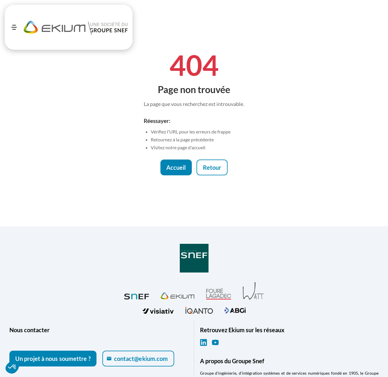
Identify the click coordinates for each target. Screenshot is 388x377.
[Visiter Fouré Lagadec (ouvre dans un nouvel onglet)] (218, 293)
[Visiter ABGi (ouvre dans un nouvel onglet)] (235, 310)
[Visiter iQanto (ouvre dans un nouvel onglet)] (199, 309)
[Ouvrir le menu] (14, 27)
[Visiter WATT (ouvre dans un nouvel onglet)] (253, 290)
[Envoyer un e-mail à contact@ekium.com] (138, 358)
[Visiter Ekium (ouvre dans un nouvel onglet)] (177, 295)
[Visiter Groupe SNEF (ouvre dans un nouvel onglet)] (194, 258)
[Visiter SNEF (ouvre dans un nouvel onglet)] (136, 295)
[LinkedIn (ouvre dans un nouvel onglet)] (203, 342)
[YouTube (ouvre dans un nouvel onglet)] (215, 342)
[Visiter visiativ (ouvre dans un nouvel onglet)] (158, 310)
